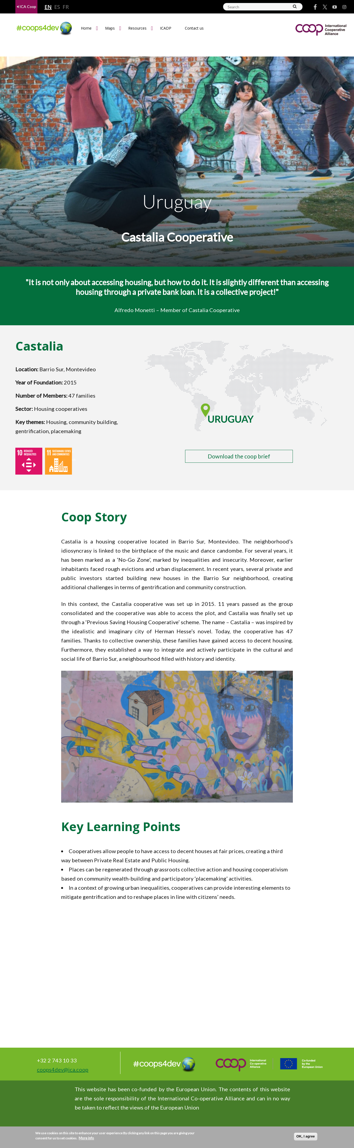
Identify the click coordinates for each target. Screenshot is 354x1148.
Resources (137, 28)
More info (86, 1138)
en (48, 7)
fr (66, 7)
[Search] (295, 6)
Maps (110, 28)
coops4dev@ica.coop (62, 1069)
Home (86, 28)
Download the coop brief (239, 456)
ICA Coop (26, 6)
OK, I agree (305, 1136)
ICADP (165, 28)
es (57, 7)
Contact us (194, 28)
